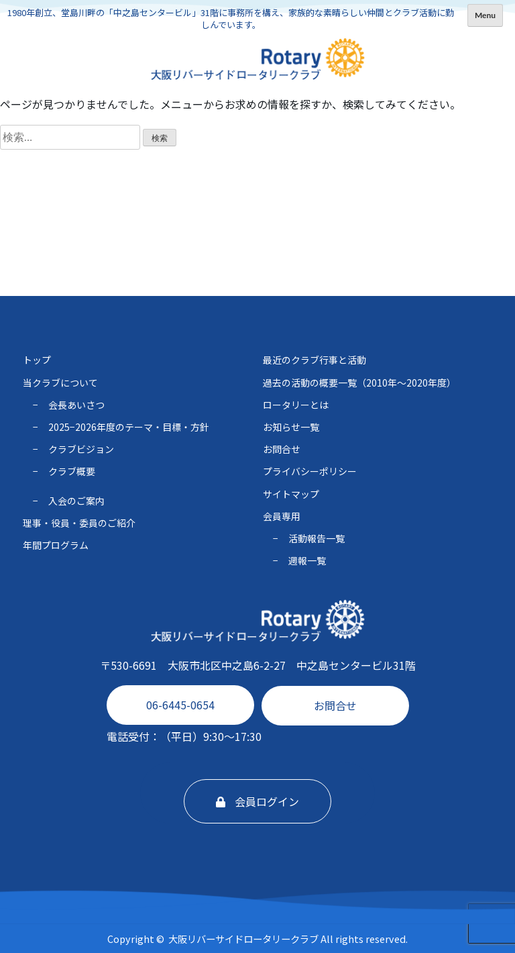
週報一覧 (307, 560)
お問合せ (335, 705)
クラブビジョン (81, 449)
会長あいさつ (76, 404)
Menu (485, 15)
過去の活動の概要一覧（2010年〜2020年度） (359, 382)
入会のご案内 (76, 500)
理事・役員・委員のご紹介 (79, 523)
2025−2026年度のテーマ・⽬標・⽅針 (128, 427)
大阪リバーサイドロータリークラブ (243, 939)
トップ (37, 359)
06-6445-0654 (180, 705)
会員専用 (281, 516)
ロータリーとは (296, 404)
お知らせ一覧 (291, 427)
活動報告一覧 (316, 538)
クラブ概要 (71, 471)
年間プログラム (56, 545)
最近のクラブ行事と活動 (314, 359)
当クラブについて (60, 382)
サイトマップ (291, 494)
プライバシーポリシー (310, 471)
